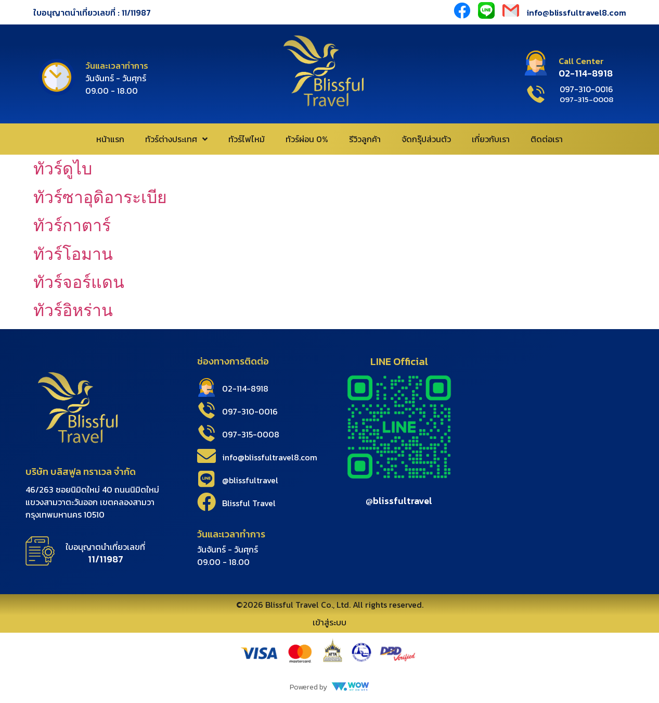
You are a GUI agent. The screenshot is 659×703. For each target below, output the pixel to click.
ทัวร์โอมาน (73, 254)
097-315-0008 (250, 434)
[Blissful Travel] (206, 502)
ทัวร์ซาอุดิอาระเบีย (100, 197)
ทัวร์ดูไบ (62, 169)
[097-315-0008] (206, 433)
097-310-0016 (250, 411)
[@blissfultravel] (206, 479)
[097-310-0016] (206, 410)
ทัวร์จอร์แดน (78, 282)
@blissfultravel (250, 480)
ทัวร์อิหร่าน (73, 310)
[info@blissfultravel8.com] (206, 456)
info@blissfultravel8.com (576, 12)
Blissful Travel (249, 503)
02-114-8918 (245, 388)
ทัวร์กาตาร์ (72, 225)
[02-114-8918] (206, 387)
